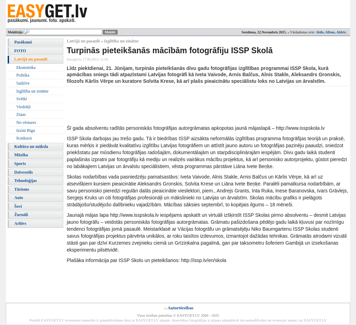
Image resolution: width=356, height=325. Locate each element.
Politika (22, 75)
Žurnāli (21, 214)
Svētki (21, 98)
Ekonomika (25, 67)
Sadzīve (23, 83)
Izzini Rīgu (25, 130)
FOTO (20, 50)
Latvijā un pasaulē (30, 59)
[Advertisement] (193, 105)
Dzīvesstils (23, 172)
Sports (20, 163)
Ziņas (21, 114)
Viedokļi (23, 106)
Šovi (18, 206)
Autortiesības (180, 307)
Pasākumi (23, 42)
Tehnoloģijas (25, 180)
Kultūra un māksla (31, 146)
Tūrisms (21, 189)
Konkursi (24, 138)
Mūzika (21, 154)
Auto (18, 197)
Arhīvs (20, 223)
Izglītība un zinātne (32, 91)
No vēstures (26, 122)
